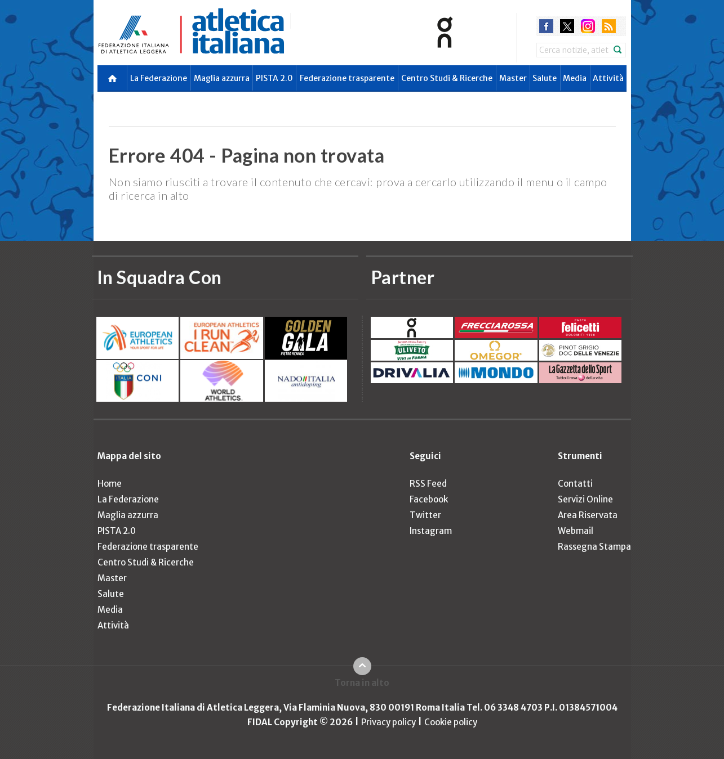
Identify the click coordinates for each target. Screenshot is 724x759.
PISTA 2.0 (274, 78)
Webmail (575, 531)
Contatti (575, 483)
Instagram (431, 531)
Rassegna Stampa (594, 546)
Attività (608, 78)
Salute (544, 78)
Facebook (429, 499)
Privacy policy (388, 722)
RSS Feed (428, 483)
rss (609, 26)
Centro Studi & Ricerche (446, 78)
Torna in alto (362, 682)
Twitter (425, 515)
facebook (546, 26)
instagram (588, 26)
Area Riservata (588, 515)
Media (575, 78)
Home (109, 483)
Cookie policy (450, 722)
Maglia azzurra (222, 78)
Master (513, 78)
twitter (567, 26)
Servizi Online (585, 499)
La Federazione (158, 78)
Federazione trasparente (347, 78)
